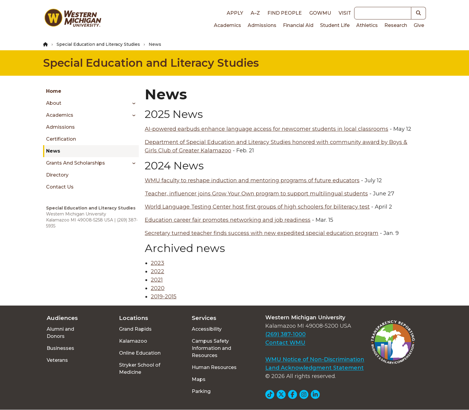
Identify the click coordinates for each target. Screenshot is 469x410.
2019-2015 (163, 296)
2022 (157, 271)
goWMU (320, 13)
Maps (198, 379)
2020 (158, 288)
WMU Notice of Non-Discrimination (314, 359)
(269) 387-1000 (285, 334)
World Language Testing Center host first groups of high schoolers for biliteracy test (257, 207)
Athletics (367, 25)
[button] (418, 13)
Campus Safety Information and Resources (211, 348)
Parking (201, 391)
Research (395, 25)
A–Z (255, 13)
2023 (157, 263)
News (53, 151)
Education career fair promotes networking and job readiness (227, 220)
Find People (284, 13)
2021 (157, 280)
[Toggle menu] (132, 103)
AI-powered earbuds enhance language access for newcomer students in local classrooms (266, 129)
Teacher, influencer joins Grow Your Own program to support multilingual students (256, 193)
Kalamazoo (133, 341)
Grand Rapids (135, 329)
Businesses (60, 348)
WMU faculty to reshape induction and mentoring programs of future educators (252, 180)
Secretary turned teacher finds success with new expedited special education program (261, 233)
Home (53, 91)
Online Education (140, 353)
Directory (57, 175)
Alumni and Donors (60, 332)
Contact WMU (285, 342)
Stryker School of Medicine (139, 368)
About (53, 103)
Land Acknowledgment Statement (314, 368)
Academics (227, 25)
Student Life (335, 25)
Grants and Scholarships (75, 163)
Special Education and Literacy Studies (98, 44)
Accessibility (207, 329)
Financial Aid (298, 25)
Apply (235, 13)
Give (419, 25)
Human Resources (214, 367)
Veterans (57, 360)
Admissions (262, 25)
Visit (345, 13)
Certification (61, 139)
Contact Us (60, 187)
